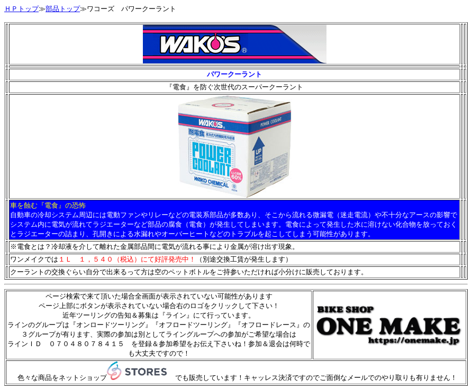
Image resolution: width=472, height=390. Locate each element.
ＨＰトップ (21, 9)
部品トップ (63, 9)
